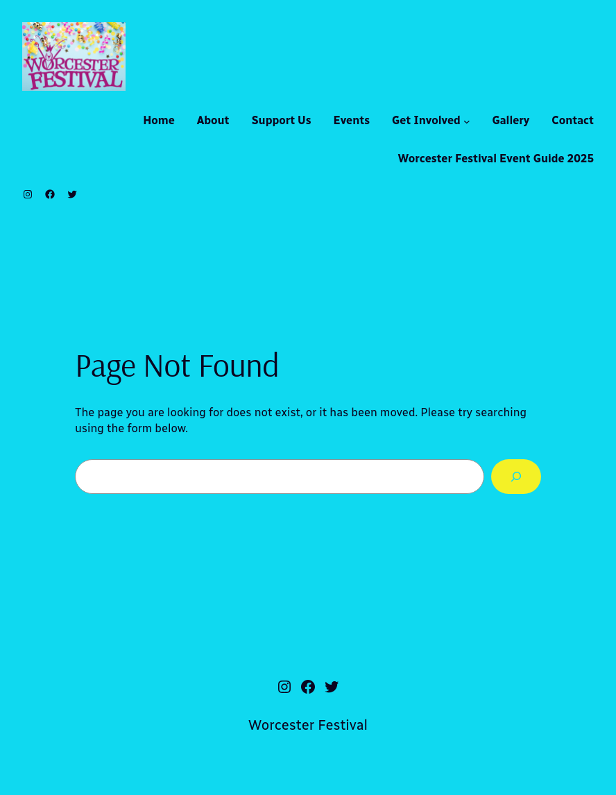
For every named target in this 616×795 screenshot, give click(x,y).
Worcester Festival (308, 725)
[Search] (516, 476)
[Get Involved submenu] (466, 121)
